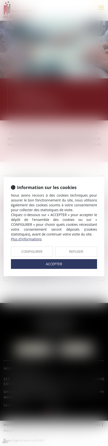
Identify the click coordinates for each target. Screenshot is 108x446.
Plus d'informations (26, 239)
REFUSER (76, 251)
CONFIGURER (32, 251)
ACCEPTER (54, 264)
